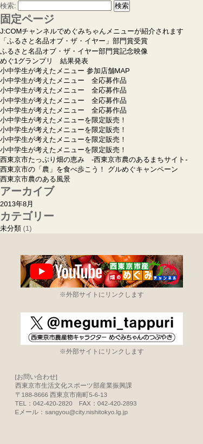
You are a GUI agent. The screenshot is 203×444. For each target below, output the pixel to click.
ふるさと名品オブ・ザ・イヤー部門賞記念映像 (74, 51)
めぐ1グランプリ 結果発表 (44, 61)
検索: (8, 6)
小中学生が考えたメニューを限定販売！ (63, 120)
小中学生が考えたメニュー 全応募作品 (63, 80)
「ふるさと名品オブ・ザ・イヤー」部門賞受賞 (74, 41)
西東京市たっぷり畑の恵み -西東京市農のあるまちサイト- (94, 159)
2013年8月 (17, 204)
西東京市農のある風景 (35, 179)
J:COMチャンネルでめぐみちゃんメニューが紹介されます (92, 31)
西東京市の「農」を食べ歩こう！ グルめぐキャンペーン (89, 169)
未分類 (10, 228)
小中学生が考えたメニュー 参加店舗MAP (65, 71)
